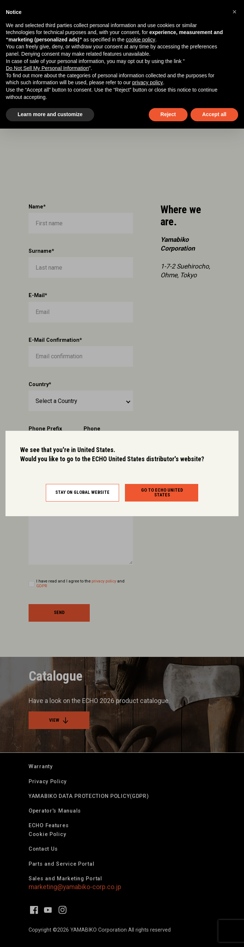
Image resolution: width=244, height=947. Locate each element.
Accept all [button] (214, 114)
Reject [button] (168, 114)
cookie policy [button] (140, 39)
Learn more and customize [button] (50, 114)
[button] (234, 12)
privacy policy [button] (147, 82)
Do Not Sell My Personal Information (47, 68)
